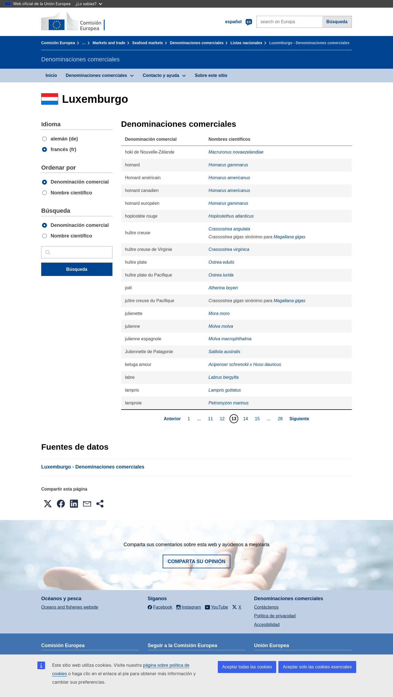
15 (258, 418)
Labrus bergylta (224, 377)
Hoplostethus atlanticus (231, 216)
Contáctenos (266, 607)
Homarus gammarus (228, 165)
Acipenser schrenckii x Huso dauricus (245, 364)
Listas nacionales (247, 43)
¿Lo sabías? (89, 3)
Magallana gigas (289, 237)
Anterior (172, 418)
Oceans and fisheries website (69, 607)
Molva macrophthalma (230, 339)
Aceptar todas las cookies (247, 667)
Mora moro (219, 313)
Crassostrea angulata (229, 229)
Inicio (51, 75)
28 (281, 418)
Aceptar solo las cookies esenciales (317, 667)
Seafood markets (147, 43)
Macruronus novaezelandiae (236, 152)
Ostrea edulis (221, 262)
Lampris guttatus (225, 390)
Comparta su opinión (196, 561)
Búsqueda (336, 21)
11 (211, 418)
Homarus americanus (229, 177)
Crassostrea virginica (229, 249)
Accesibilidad (266, 624)
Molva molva (221, 326)
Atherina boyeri (223, 288)
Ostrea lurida (221, 275)
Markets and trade (109, 43)
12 (223, 418)
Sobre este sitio (211, 75)
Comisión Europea (58, 43)
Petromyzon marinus (229, 403)
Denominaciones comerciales (197, 43)
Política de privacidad (275, 616)
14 (246, 418)
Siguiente (299, 418)
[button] (47, 503)
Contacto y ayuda (161, 75)
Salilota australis (224, 351)
